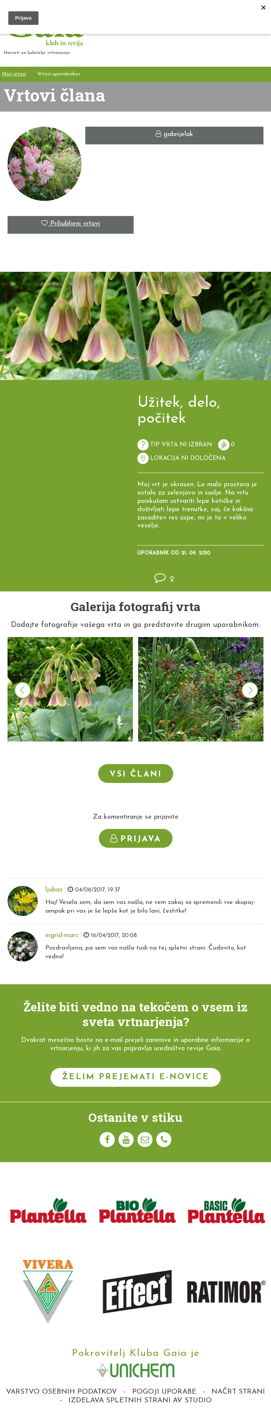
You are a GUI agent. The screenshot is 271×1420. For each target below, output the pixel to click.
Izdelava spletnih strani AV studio (140, 1400)
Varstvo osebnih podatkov (61, 1391)
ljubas (54, 889)
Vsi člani (135, 774)
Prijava (135, 839)
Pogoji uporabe (164, 1391)
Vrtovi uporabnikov (58, 74)
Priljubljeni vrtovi (70, 223)
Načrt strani (238, 1391)
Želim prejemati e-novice (135, 1077)
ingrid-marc (62, 935)
